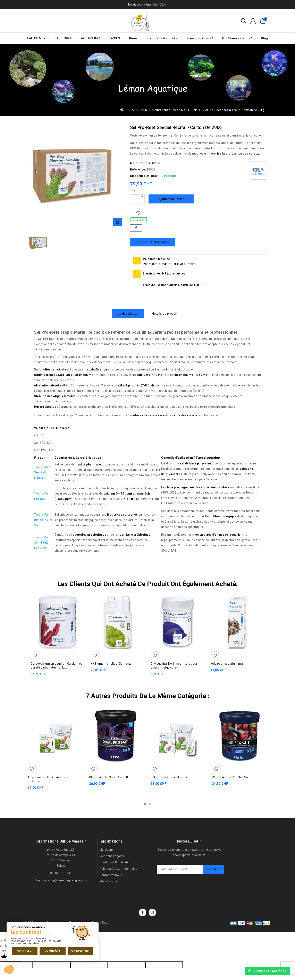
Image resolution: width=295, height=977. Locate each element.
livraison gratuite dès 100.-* (147, 4)
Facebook (142, 912)
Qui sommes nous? (237, 38)
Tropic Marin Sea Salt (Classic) (42, 472)
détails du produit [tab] (164, 313)
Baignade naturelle (163, 38)
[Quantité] (135, 198)
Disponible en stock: (144, 175)
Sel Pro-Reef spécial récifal (169, 777)
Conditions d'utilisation (115, 862)
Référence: (138, 169)
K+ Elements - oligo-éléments (111, 663)
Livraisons (106, 849)
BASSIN (114, 38)
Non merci (23, 950)
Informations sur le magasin (61, 841)
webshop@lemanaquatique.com (64, 880)
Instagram (152, 912)
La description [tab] (128, 313)
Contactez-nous (111, 874)
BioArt (134, 38)
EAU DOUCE (63, 38)
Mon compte (108, 881)
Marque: (136, 163)
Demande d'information (152, 242)
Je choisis (49, 950)
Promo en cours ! (200, 38)
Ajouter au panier (171, 199)
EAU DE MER (36, 38)
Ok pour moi (75, 950)
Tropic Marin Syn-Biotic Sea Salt (42, 543)
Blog (264, 38)
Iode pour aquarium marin (228, 663)
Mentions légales (112, 855)
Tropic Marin (151, 163)
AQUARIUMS (90, 38)
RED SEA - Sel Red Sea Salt (231, 777)
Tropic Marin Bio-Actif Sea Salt (43, 520)
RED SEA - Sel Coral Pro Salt (108, 777)
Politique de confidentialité (118, 868)
